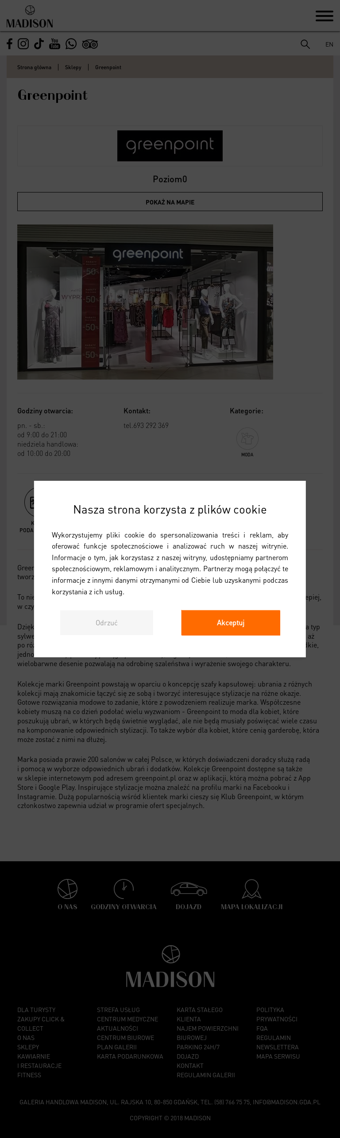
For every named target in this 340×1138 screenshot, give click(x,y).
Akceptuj (230, 622)
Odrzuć (107, 622)
